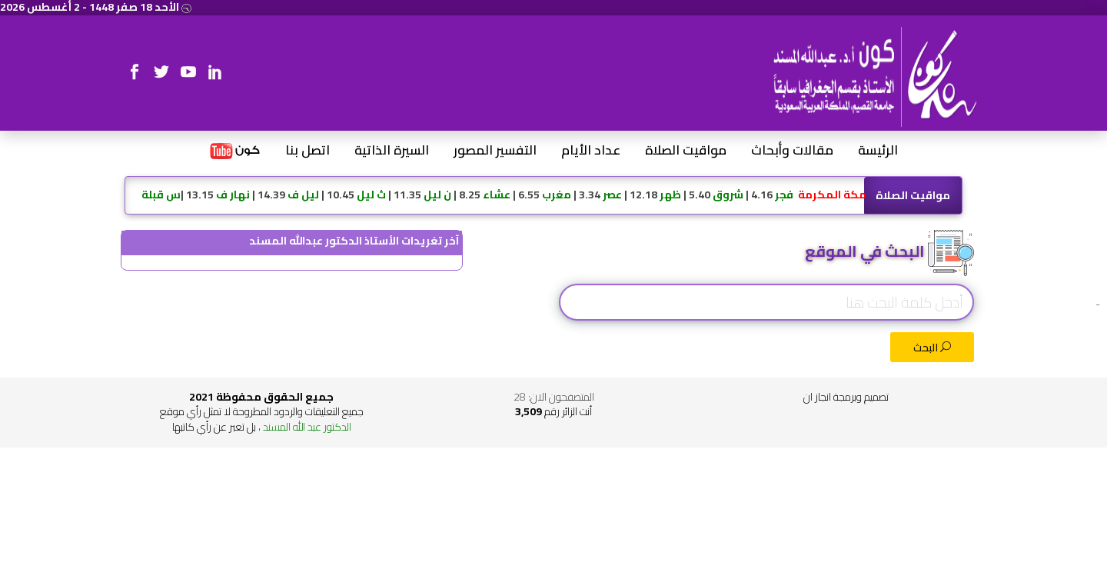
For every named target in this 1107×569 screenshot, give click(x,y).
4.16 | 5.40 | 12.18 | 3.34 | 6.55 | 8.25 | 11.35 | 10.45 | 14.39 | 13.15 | (503, 195)
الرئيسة (878, 150)
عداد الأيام (590, 150)
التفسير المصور (495, 150)
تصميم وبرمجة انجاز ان (846, 397)
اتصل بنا (307, 150)
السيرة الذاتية (391, 150)
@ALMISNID (292, 262)
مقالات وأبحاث (792, 150)
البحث (932, 348)
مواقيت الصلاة (685, 150)
